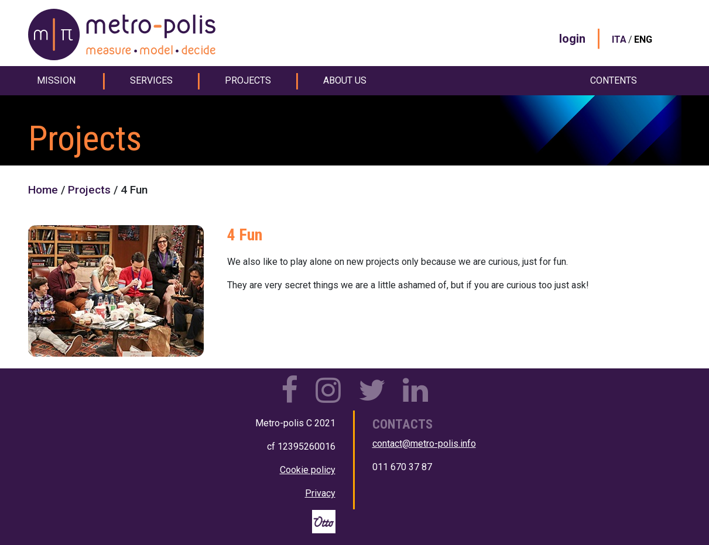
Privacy (320, 493)
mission (56, 80)
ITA (619, 39)
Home (43, 189)
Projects (89, 189)
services (151, 80)
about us (345, 80)
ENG (643, 39)
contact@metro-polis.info (424, 443)
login (572, 39)
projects (248, 80)
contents (613, 80)
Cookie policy (307, 469)
